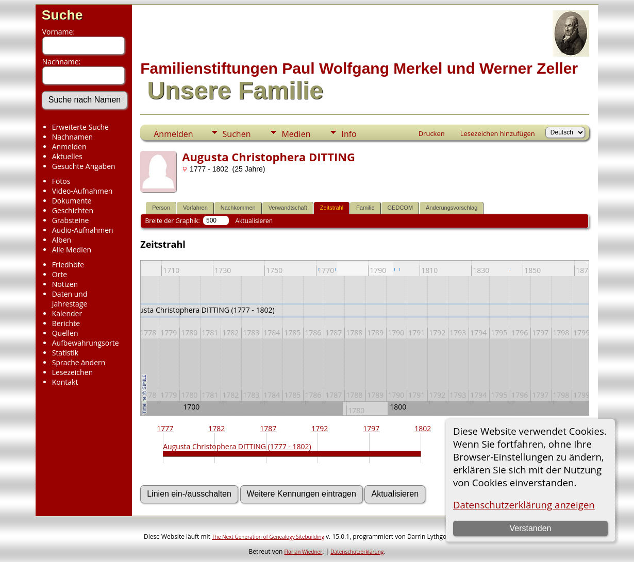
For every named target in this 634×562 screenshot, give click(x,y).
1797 (371, 428)
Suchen (237, 134)
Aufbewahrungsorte (85, 343)
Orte (59, 274)
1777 (165, 428)
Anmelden (69, 146)
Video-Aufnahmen (82, 191)
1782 (216, 428)
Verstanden (531, 528)
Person (161, 208)
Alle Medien (71, 249)
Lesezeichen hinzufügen (497, 133)
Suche (62, 15)
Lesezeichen (72, 372)
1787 (268, 428)
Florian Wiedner (303, 551)
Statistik (65, 352)
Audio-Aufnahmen (82, 230)
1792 (319, 428)
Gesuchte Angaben (83, 166)
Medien (295, 134)
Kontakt (65, 382)
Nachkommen (238, 208)
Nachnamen (72, 137)
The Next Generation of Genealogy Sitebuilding (268, 536)
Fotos (61, 181)
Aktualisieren (254, 220)
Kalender (67, 313)
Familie (365, 208)
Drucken (432, 133)
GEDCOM (400, 208)
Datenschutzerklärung (356, 551)
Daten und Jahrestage (70, 299)
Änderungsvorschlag (451, 208)
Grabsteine (70, 220)
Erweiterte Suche (80, 127)
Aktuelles (67, 156)
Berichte (66, 323)
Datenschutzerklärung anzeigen (524, 504)
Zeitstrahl (331, 208)
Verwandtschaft (288, 208)
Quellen (65, 333)
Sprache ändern (79, 362)
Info (348, 134)
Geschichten (72, 210)
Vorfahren (195, 208)
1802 (422, 428)
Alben (61, 240)
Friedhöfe (68, 264)
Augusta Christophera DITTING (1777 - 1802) (237, 446)
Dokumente (72, 201)
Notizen (65, 284)
